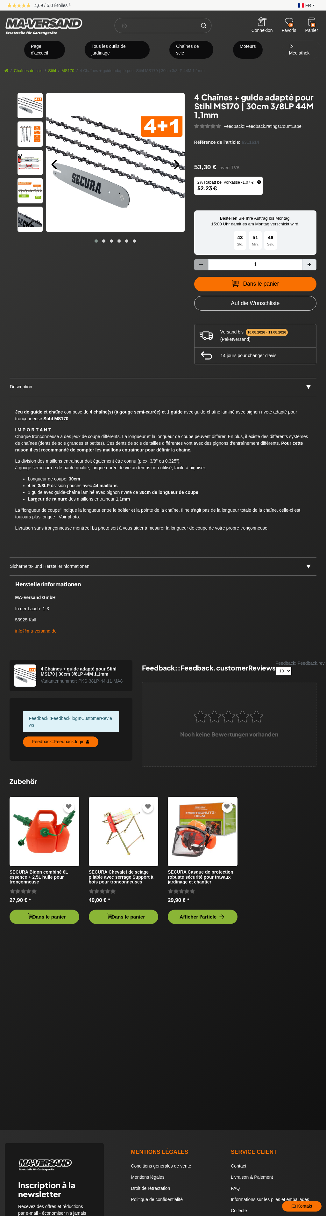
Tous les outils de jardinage (108, 49)
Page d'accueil (39, 49)
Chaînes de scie (187, 49)
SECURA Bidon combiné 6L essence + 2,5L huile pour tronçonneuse (39, 877)
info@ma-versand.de (36, 631)
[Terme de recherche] (155, 25)
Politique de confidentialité (157, 1199)
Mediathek (299, 49)
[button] (305, 5)
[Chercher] (203, 25)
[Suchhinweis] (124, 26)
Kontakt (301, 1206)
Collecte (239, 1210)
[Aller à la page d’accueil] (6, 71)
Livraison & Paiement (252, 1177)
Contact (238, 1165)
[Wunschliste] (289, 21)
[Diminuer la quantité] (201, 264)
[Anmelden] (262, 25)
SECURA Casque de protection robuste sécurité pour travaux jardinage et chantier (200, 877)
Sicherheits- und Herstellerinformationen (49, 566)
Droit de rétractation (150, 1188)
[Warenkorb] (311, 21)
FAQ (235, 1188)
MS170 (67, 71)
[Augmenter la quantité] (309, 264)
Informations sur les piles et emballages (270, 1199)
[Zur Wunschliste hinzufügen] (255, 303)
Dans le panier (255, 283)
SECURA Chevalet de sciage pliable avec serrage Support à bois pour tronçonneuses (121, 877)
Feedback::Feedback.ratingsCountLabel (262, 126)
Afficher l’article (202, 916)
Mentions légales (147, 1177)
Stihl (52, 71)
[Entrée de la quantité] (255, 264)
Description (21, 386)
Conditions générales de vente (161, 1165)
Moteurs (248, 46)
